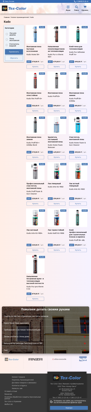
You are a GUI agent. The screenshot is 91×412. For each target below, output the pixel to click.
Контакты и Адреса (19, 386)
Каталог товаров (18, 377)
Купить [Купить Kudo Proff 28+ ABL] (78, 250)
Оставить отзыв (11, 391)
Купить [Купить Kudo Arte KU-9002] (57, 204)
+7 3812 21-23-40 (62, 398)
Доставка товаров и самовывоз (24, 383)
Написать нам (17, 388)
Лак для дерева (11, 34)
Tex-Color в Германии (13, 401)
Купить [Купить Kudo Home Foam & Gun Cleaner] (78, 157)
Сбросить (14, 58)
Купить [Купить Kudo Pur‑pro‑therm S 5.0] (35, 299)
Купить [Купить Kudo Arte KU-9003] (78, 204)
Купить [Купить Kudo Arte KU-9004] (35, 250)
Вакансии (8, 394)
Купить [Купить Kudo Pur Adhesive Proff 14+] (78, 67)
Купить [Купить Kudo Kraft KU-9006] (57, 250)
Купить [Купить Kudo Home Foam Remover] (57, 157)
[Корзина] (85, 8)
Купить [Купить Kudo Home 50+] (35, 67)
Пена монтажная (12, 39)
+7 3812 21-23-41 (75, 398)
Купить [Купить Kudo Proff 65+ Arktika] (78, 111)
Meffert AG (9, 404)
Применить (14, 52)
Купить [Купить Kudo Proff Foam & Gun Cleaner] (35, 204)
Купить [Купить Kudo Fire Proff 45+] (35, 111)
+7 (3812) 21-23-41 (81, 1)
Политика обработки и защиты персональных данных (23, 398)
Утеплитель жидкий (12, 45)
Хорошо (69, 408)
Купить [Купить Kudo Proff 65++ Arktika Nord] (35, 157)
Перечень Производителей (23, 380)
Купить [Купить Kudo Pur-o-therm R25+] (57, 67)
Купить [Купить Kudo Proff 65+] (57, 111)
